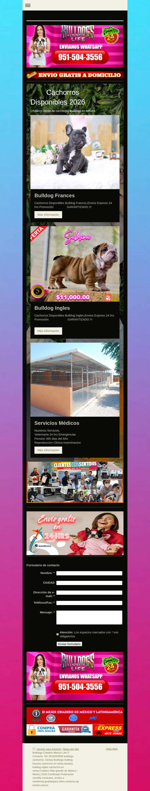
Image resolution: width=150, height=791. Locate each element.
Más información (48, 214)
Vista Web (112, 748)
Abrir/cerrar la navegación (75, 5)
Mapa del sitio (71, 749)
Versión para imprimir (47, 749)
